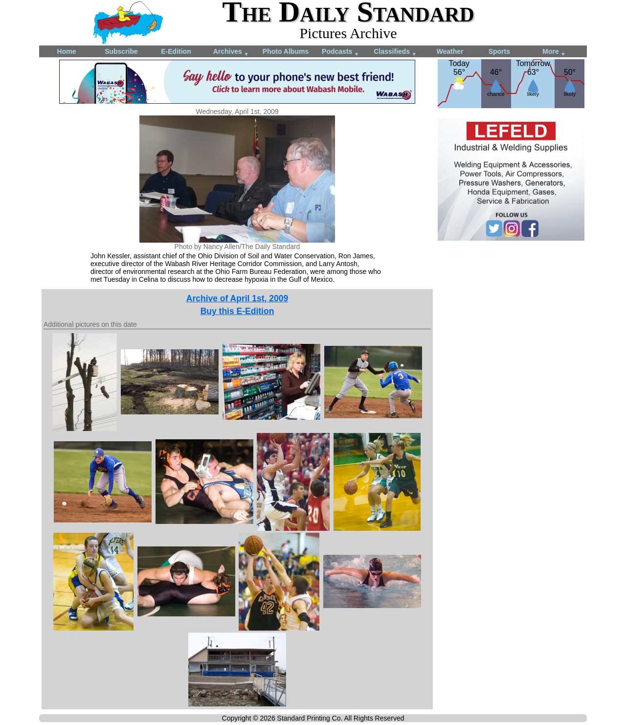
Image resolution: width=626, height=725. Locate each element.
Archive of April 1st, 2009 (237, 298)
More (553, 52)
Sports (499, 51)
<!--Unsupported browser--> (511, 313)
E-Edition (176, 51)
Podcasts (340, 52)
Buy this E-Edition (237, 311)
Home (66, 51)
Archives (231, 52)
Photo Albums (286, 51)
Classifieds (395, 52)
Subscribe (121, 51)
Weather (450, 51)
